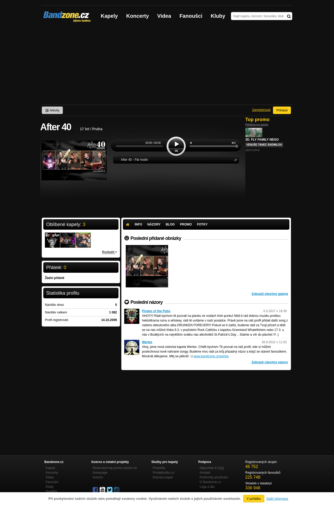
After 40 (234, 159)
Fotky (202, 224)
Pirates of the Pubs (156, 311)
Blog (170, 224)
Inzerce (98, 477)
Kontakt (205, 472)
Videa (164, 16)
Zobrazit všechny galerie (270, 294)
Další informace (277, 499)
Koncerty (137, 16)
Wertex (147, 342)
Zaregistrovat (261, 110)
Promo (186, 224)
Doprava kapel (163, 477)
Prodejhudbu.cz (163, 472)
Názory (153, 224)
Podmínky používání (214, 477)
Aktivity (52, 110)
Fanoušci (191, 16)
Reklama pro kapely (256, 124)
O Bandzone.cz (210, 482)
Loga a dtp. (207, 487)
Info (138, 224)
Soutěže (51, 491)
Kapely (109, 16)
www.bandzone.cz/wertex (211, 356)
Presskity (159, 468)
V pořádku (254, 499)
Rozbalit (109, 251)
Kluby (218, 16)
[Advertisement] (167, 65)
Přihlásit (282, 110)
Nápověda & (212, 468)
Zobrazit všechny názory (270, 362)
